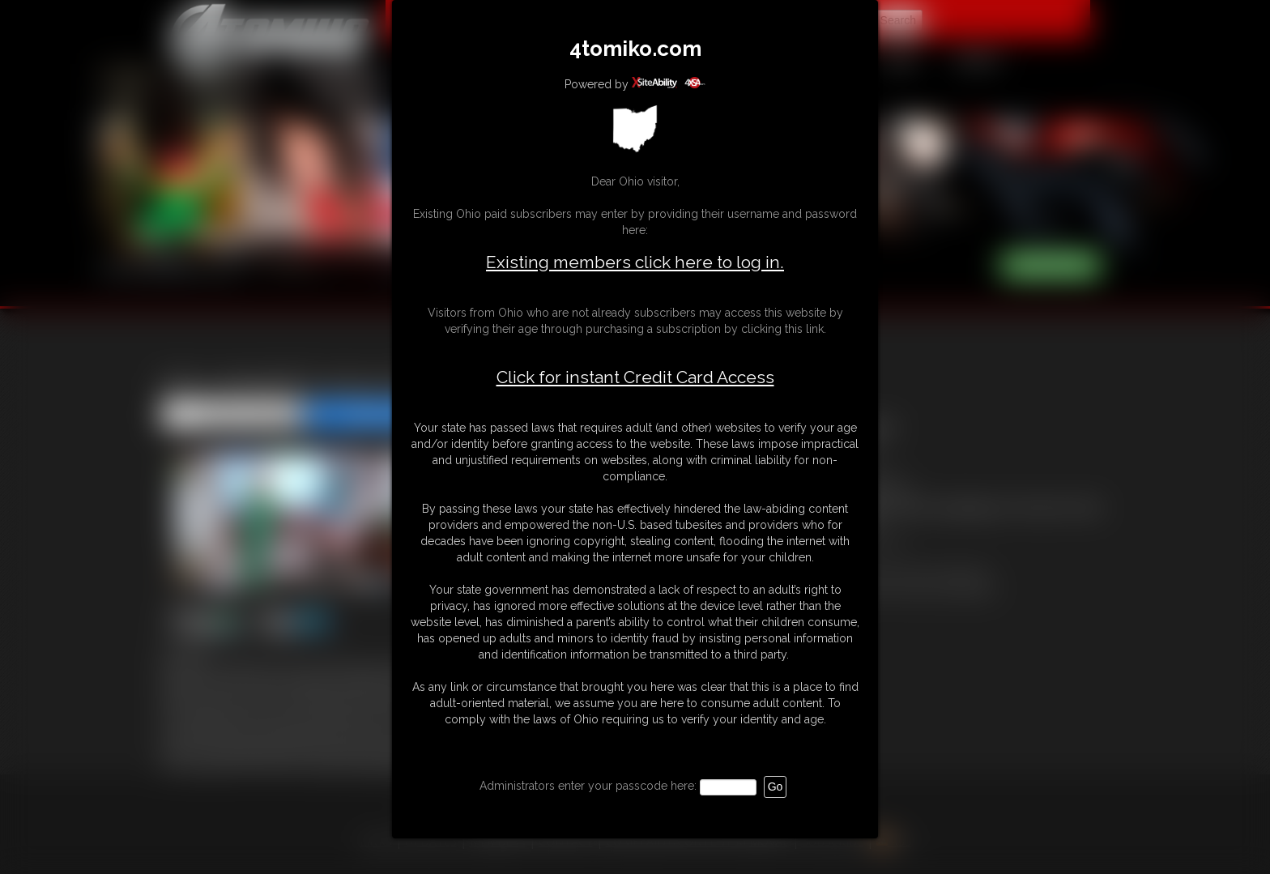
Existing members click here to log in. (635, 262)
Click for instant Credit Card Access (635, 377)
